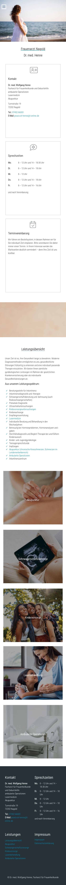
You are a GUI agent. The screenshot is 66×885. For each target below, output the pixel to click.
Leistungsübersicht (13, 841)
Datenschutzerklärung (44, 843)
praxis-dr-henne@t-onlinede (26, 115)
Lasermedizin (15, 418)
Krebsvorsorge (11, 851)
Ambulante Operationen (19, 455)
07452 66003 (17, 112)
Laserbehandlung (12, 855)
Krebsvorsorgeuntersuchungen (22, 409)
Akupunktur (10, 844)
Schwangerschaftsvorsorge (17, 848)
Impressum (39, 840)
